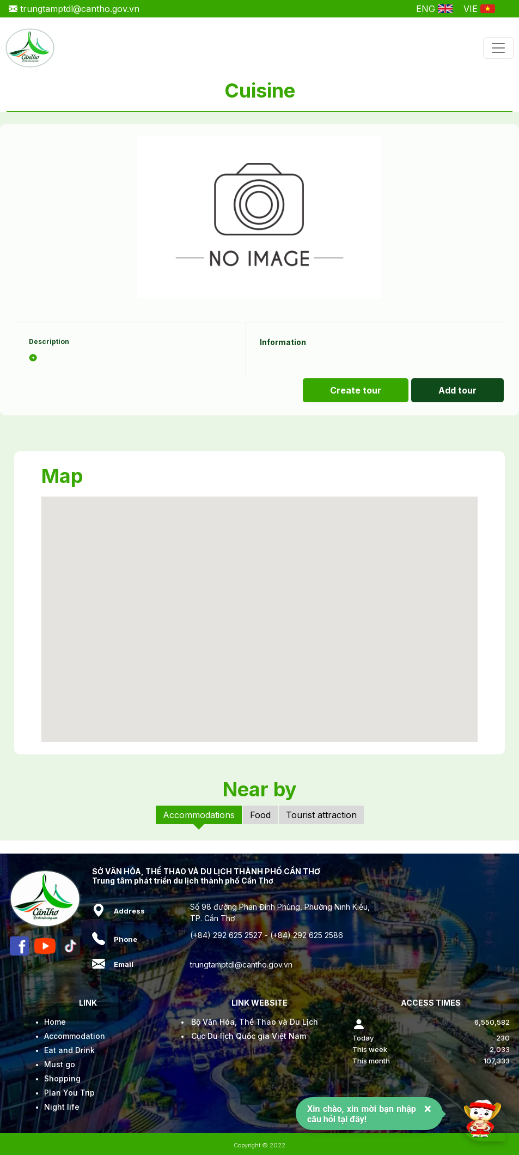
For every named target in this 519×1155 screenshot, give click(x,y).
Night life (62, 1106)
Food (260, 814)
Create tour (355, 390)
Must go (59, 1064)
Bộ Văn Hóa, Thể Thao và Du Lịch (254, 1021)
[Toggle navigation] (498, 48)
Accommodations (199, 814)
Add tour (457, 390)
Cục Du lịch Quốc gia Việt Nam (248, 1036)
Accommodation (74, 1036)
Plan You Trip (69, 1092)
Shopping (62, 1078)
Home (55, 1021)
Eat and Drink (69, 1050)
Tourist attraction (321, 814)
